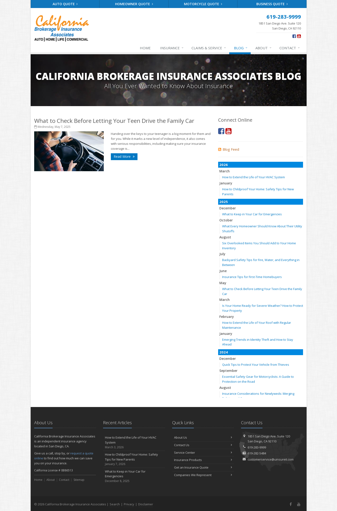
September (228, 370)
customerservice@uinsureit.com (271, 459)
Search (115, 504)
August (225, 237)
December (227, 208)
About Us (203, 437)
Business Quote (272, 4)
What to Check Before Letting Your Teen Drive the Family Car (114, 121)
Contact (289, 47)
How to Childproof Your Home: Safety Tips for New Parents (134, 459)
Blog (241, 47)
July (222, 254)
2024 (223, 352)
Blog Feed (228, 149)
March (224, 171)
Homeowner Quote (134, 4)
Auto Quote (65, 4)
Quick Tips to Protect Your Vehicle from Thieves (255, 364)
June (223, 271)
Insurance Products (203, 460)
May (222, 283)
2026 (223, 164)
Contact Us (203, 445)
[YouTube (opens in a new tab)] (299, 36)
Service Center (203, 452)
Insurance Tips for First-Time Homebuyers (252, 277)
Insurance (172, 47)
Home (145, 48)
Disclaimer (145, 504)
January (225, 183)
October (226, 220)
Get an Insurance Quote (203, 467)
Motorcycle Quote (203, 4)
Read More (124, 156)
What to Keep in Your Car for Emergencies (252, 214)
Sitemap (79, 480)
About (263, 47)
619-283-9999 (257, 447)
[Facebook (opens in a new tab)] (294, 36)
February (226, 316)
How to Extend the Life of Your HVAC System (253, 177)
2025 (223, 201)
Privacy (129, 504)
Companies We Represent (203, 475)
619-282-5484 (257, 453)
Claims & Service (208, 47)
